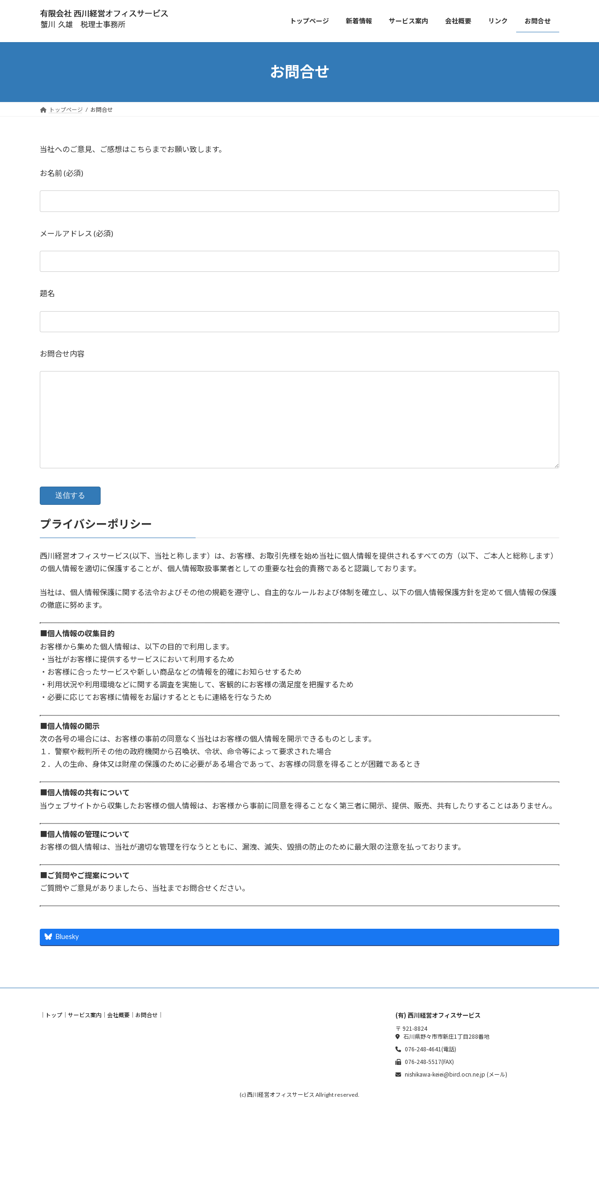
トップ (53, 1033)
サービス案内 (85, 1033)
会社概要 (118, 1033)
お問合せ (146, 1033)
